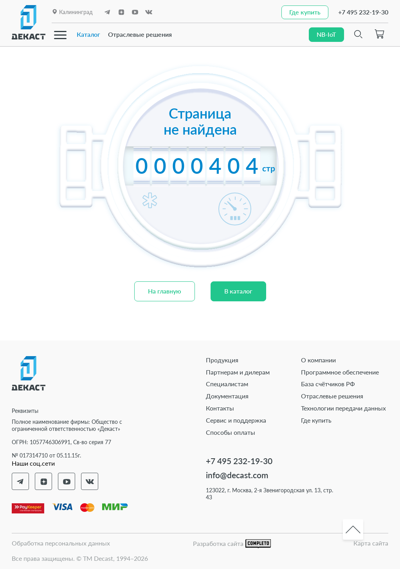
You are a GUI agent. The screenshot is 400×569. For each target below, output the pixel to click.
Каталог (88, 34)
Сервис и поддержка (236, 420)
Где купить (316, 420)
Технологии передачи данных (343, 408)
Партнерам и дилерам (238, 372)
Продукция (222, 360)
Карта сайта (370, 543)
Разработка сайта (232, 543)
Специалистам (227, 383)
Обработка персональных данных (61, 543)
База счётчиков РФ (328, 383)
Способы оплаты (230, 432)
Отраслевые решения (140, 34)
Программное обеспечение (340, 372)
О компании (318, 360)
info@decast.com (237, 475)
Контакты (220, 408)
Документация (227, 396)
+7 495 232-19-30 (363, 12)
